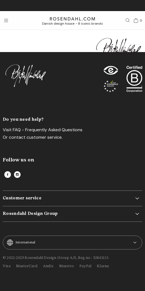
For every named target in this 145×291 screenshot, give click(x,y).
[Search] (128, 20)
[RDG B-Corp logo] (134, 81)
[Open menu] (6, 20)
